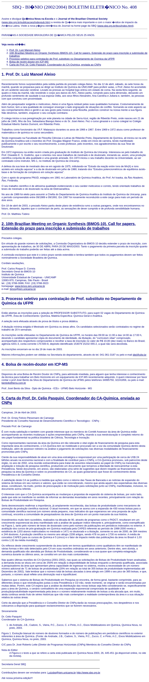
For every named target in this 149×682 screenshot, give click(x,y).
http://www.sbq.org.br (88, 672)
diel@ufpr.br (139, 354)
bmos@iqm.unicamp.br (23, 289)
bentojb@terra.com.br (14, 382)
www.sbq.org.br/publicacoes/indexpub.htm (26, 22)
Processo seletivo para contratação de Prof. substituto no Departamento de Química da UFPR (62, 58)
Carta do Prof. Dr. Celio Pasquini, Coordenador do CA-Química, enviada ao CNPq (55, 64)
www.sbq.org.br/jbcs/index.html (115, 25)
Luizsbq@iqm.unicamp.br (61, 672)
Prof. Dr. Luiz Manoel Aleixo (24, 50)
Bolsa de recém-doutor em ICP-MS (29, 61)
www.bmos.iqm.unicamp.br (30, 286)
